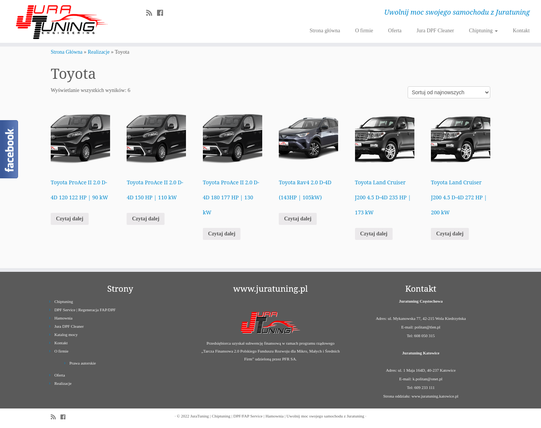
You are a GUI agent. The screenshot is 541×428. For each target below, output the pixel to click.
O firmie (364, 30)
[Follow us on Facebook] (162, 13)
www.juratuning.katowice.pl (434, 396)
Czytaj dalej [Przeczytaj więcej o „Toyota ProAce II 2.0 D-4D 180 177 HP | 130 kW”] (222, 234)
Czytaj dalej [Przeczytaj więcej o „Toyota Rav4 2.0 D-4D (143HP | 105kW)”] (297, 219)
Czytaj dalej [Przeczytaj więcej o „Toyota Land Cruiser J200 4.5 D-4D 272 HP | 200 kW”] (450, 234)
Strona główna (325, 30)
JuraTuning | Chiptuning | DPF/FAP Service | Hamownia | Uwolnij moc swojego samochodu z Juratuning (277, 416)
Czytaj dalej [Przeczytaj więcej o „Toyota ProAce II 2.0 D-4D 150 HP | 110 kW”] (145, 219)
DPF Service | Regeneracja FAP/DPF (85, 309)
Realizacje (98, 52)
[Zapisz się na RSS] (151, 13)
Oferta (395, 30)
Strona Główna (66, 52)
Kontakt (521, 30)
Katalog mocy (66, 334)
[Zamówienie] (449, 92)
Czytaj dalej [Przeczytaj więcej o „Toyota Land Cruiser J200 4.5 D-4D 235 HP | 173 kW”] (374, 234)
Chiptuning (483, 30)
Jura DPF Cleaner (435, 30)
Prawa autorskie (83, 363)
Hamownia (63, 318)
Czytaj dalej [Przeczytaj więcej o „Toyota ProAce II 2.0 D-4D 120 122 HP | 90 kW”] (69, 219)
